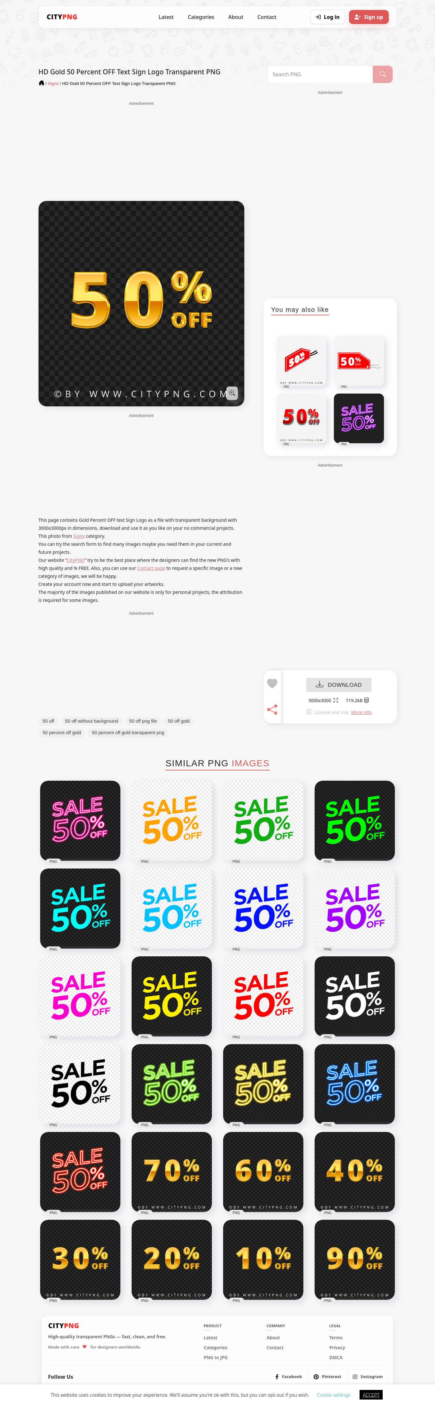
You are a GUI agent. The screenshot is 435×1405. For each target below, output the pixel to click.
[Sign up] (369, 17)
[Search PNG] (320, 74)
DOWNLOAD (339, 685)
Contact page (151, 568)
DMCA (336, 1357)
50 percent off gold (62, 732)
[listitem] (288, 1377)
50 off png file (143, 721)
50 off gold (178, 721)
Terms (336, 1338)
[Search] (383, 74)
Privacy (337, 1348)
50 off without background (91, 721)
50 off (48, 721)
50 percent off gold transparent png (128, 732)
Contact (266, 17)
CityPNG (75, 560)
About (235, 17)
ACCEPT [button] (371, 1395)
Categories (201, 17)
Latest (166, 17)
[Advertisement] (141, 151)
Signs (78, 536)
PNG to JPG (216, 1357)
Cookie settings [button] (333, 1395)
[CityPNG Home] (62, 16)
